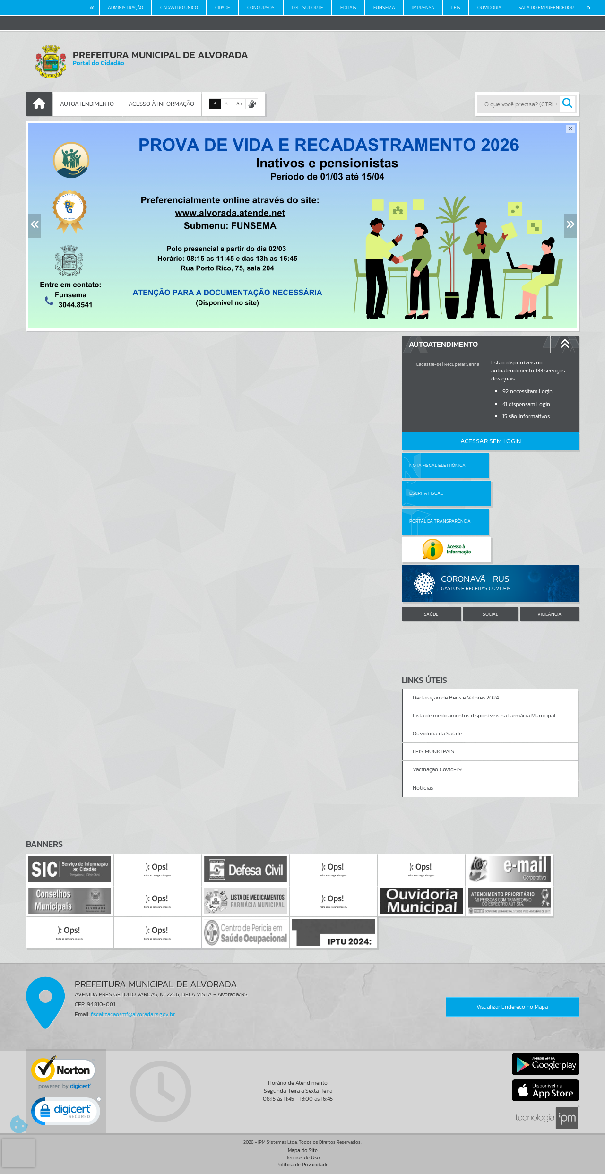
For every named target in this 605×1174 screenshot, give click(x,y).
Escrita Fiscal (515, 465)
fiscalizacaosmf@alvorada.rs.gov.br (133, 1014)
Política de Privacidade (302, 1164)
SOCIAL (490, 557)
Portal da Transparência (440, 493)
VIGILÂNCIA (549, 557)
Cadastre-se (428, 364)
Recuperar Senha (461, 364)
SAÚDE (431, 557)
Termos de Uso (303, 1157)
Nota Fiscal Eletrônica (437, 465)
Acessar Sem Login (490, 441)
